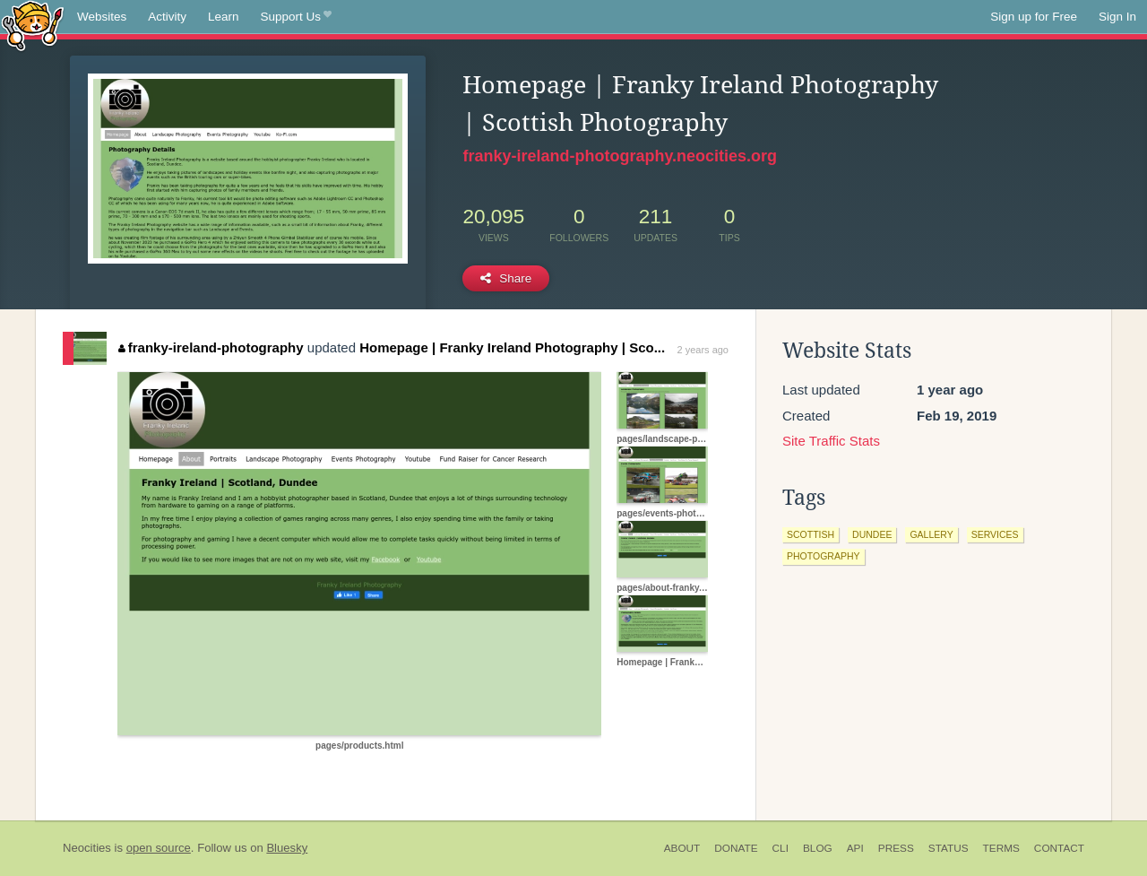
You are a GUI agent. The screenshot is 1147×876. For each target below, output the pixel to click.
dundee (872, 534)
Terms (1001, 848)
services (995, 534)
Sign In (1117, 16)
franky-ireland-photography (210, 347)
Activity (167, 16)
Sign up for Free (1033, 16)
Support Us (296, 17)
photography (823, 556)
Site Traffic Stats (831, 440)
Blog (817, 848)
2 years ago (703, 349)
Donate (735, 848)
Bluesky (286, 847)
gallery (931, 534)
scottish (810, 534)
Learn (223, 16)
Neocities (87, 847)
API (855, 848)
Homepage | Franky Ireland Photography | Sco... (512, 347)
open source (158, 847)
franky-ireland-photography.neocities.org (619, 156)
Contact (1059, 848)
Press (896, 848)
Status (948, 848)
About (682, 848)
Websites (101, 16)
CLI (780, 848)
